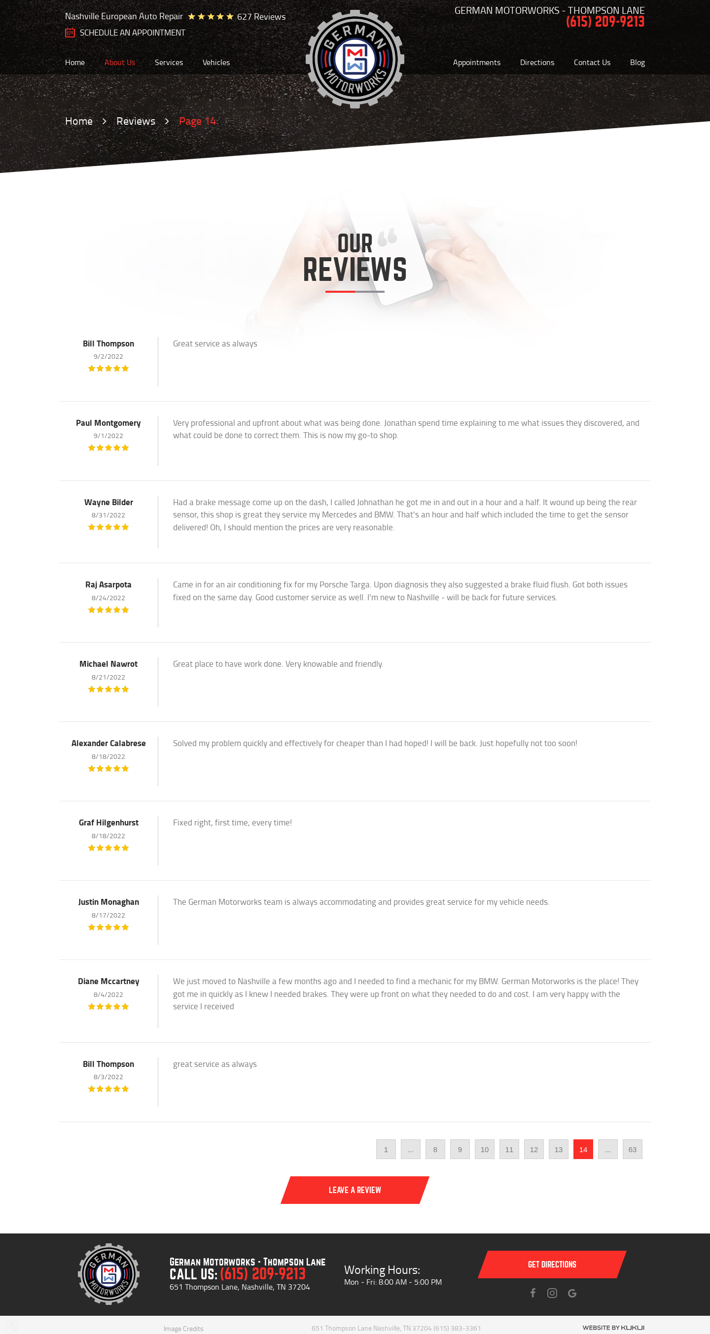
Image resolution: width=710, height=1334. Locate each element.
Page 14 (197, 120)
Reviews (135, 120)
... (411, 1149)
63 (633, 1149)
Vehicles (216, 62)
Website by (613, 1328)
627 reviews (261, 16)
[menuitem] (75, 62)
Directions (537, 62)
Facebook (532, 1293)
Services (169, 62)
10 (485, 1149)
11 (509, 1149)
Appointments (476, 62)
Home (75, 62)
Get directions (552, 1265)
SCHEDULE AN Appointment (132, 32)
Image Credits (184, 1328)
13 (559, 1149)
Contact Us (592, 62)
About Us (120, 62)
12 (534, 1149)
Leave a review (355, 1190)
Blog (637, 62)
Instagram (552, 1293)
